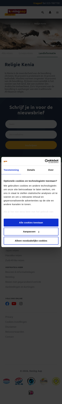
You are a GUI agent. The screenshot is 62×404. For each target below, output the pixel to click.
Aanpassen (31, 231)
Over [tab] (51, 170)
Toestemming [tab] (11, 170)
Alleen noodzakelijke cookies (31, 240)
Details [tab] (31, 170)
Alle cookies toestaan (31, 222)
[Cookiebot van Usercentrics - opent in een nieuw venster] (44, 161)
